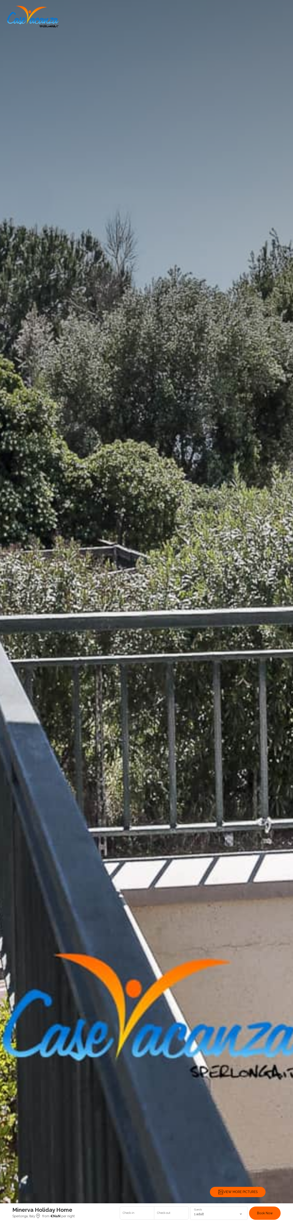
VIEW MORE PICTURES (238, 1192)
